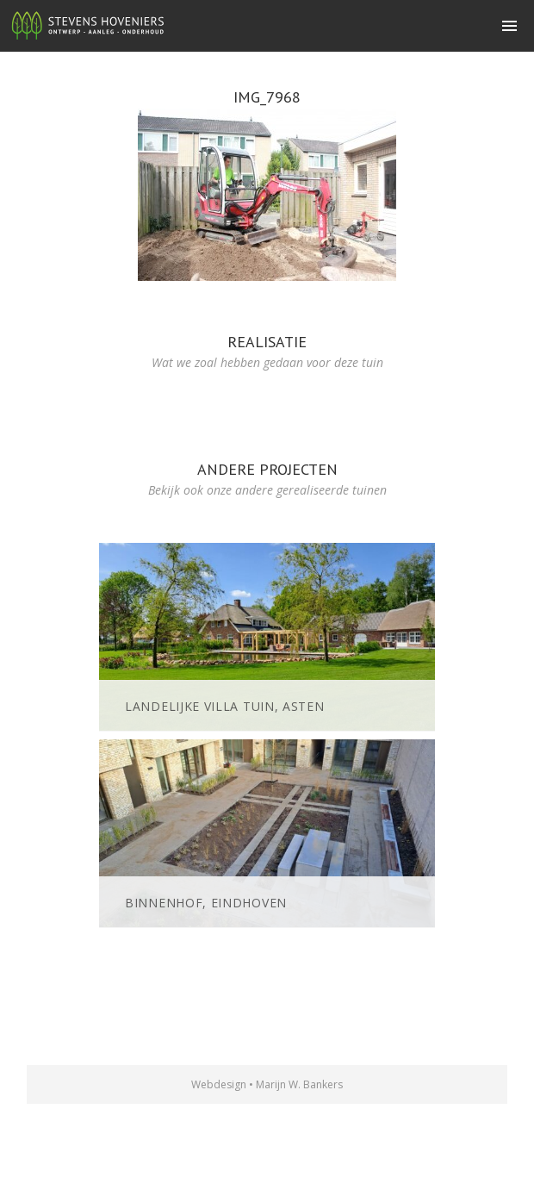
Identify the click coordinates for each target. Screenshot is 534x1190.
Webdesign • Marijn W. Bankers (267, 1084)
